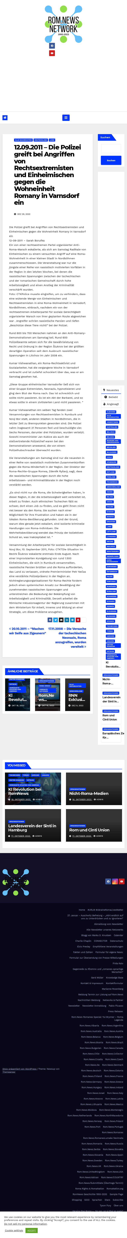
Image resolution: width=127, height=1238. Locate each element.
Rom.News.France (114, 1076)
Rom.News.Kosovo (93, 1098)
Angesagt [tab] (111, 404)
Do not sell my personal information (25, 1223)
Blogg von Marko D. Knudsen (96, 935)
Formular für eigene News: (109, 952)
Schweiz (110, 601)
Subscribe (118, 1200)
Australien (112, 427)
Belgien (110, 437)
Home (82, 910)
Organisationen (46, 681)
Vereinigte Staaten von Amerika (15, 689)
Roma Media (44, 686)
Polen (109, 576)
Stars (107, 1200)
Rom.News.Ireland (113, 1087)
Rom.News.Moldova (86, 1110)
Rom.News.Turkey (114, 1160)
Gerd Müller (97, 977)
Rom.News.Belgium (113, 1037)
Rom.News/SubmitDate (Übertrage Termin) (101, 1183)
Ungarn (110, 641)
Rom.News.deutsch (91, 1070)
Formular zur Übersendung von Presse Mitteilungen (96, 958)
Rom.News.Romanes (112, 1132)
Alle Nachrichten (23, 140)
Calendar (118, 935)
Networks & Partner (113, 1000)
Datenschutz (116, 941)
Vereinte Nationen (43, 690)
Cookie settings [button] (14, 1230)
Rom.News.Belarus (91, 1037)
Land (52, 140)
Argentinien (112, 422)
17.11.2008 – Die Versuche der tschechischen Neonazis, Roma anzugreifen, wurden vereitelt (67, 638)
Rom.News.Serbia (91, 1149)
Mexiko (110, 541)
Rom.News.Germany (91, 1082)
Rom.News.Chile (91, 1053)
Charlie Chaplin (83, 941)
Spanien (110, 621)
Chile (109, 457)
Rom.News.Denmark (112, 1065)
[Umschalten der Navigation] (66, 118)
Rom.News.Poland (114, 1121)
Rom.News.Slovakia (113, 1149)
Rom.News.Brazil (114, 1042)
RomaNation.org (115, 1188)
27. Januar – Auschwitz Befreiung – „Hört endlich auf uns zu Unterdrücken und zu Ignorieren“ (95, 917)
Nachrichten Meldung (89, 1000)
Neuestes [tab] (111, 390)
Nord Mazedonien (112, 561)
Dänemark (111, 462)
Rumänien (111, 586)
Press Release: (115, 1011)
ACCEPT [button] (31, 1230)
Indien (110, 492)
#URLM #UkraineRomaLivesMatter (105, 910)
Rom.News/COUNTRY (112, 1177)
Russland (111, 591)
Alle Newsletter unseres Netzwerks (104, 929)
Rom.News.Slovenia (93, 1155)
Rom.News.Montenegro (111, 1110)
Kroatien (111, 522)
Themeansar (8, 1072)
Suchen (105, 137)
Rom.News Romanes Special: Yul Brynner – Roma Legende (97, 1018)
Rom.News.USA (115, 1172)
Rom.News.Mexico (113, 1104)
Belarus (110, 432)
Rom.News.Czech (114, 1059)
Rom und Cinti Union (89, 830)
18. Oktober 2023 (21, 799)
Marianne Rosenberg (112, 989)
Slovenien (111, 611)
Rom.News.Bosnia (94, 1042)
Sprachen (97, 1200)
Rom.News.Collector (112, 1053)
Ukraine (110, 636)
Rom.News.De (92, 1065)
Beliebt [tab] (111, 397)
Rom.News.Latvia (114, 1098)
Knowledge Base (114, 977)
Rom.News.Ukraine (113, 1166)
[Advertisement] (63, 82)
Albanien (111, 412)
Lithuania (111, 536)
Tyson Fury (105, 1205)
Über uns (118, 1205)
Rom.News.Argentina (112, 1025)
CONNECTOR (100, 941)
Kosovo (110, 517)
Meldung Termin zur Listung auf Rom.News (100, 994)
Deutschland (41, 140)
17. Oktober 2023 (21, 836)
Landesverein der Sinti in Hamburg (111, 701)
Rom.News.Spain (114, 1155)
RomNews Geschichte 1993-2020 (90, 1194)
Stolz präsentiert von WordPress (19, 1069)
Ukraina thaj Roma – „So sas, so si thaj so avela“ (97, 1211)
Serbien (110, 606)
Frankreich (112, 482)
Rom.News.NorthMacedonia (109, 1115)
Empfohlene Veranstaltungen (108, 946)
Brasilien (111, 447)
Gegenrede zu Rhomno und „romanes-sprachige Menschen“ (98, 970)
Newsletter (74, 1006)
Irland (110, 497)
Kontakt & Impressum (92, 983)
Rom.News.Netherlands (79, 1115)
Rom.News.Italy (115, 1093)
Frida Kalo (118, 963)
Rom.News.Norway (92, 1121)
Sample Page (116, 1194)
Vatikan (13, 684)
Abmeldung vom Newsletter (108, 924)
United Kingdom (16, 679)
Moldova (111, 546)
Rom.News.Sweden (92, 1160)
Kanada (110, 512)
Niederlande (113, 556)
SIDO (86, 1200)
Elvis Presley (83, 946)
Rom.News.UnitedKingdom (91, 1172)
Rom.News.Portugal (113, 1127)
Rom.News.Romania (92, 1143)
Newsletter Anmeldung (94, 1006)
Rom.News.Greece (113, 1082)
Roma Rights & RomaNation (89, 1188)
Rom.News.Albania (89, 1025)
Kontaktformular (114, 983)
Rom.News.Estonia (113, 1070)
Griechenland (76, 691)
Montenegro (113, 551)
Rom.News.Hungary (92, 1087)
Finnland (111, 477)
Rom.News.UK (94, 1166)
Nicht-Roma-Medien (107, 683)
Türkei (110, 631)
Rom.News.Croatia (93, 1059)
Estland (111, 472)
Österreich (112, 571)
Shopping (77, 1200)
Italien (110, 507)
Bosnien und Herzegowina (113, 441)
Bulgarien (111, 452)
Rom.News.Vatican (89, 1177)
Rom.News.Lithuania (91, 1104)
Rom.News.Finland (92, 1076)
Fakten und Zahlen (83, 952)
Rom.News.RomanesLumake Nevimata (103, 1138)
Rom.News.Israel (96, 1093)
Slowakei (111, 616)
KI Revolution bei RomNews (24, 791)
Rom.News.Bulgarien (90, 1048)
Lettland (111, 531)
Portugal (111, 581)
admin (37, 799)
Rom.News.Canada (113, 1048)
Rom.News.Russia (114, 1143)
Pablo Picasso (116, 1006)
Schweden (111, 596)
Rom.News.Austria (113, 1031)
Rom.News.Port (92, 1127)
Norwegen (112, 566)
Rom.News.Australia (91, 1031)
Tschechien (112, 626)
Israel (110, 502)
